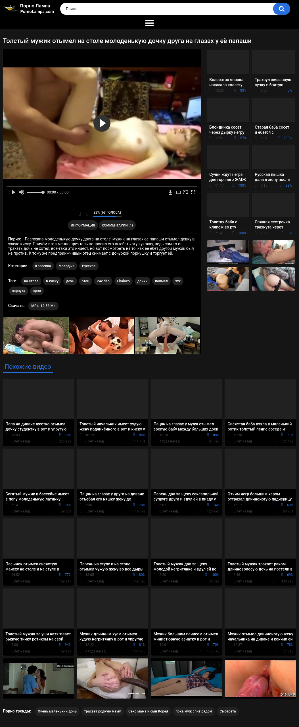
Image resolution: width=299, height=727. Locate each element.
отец (85, 281)
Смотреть (228, 711)
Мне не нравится (87, 214)
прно (37, 291)
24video (103, 281)
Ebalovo (123, 281)
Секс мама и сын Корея (148, 711)
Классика (43, 266)
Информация (83, 225)
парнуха (18, 291)
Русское (89, 266)
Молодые (66, 266)
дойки (142, 281)
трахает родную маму (102, 711)
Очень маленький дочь (57, 711)
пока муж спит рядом (194, 711)
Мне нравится (80, 214)
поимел (161, 281)
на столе (31, 281)
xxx (178, 281)
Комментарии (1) (117, 225)
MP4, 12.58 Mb (43, 306)
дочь (70, 281)
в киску (52, 281)
